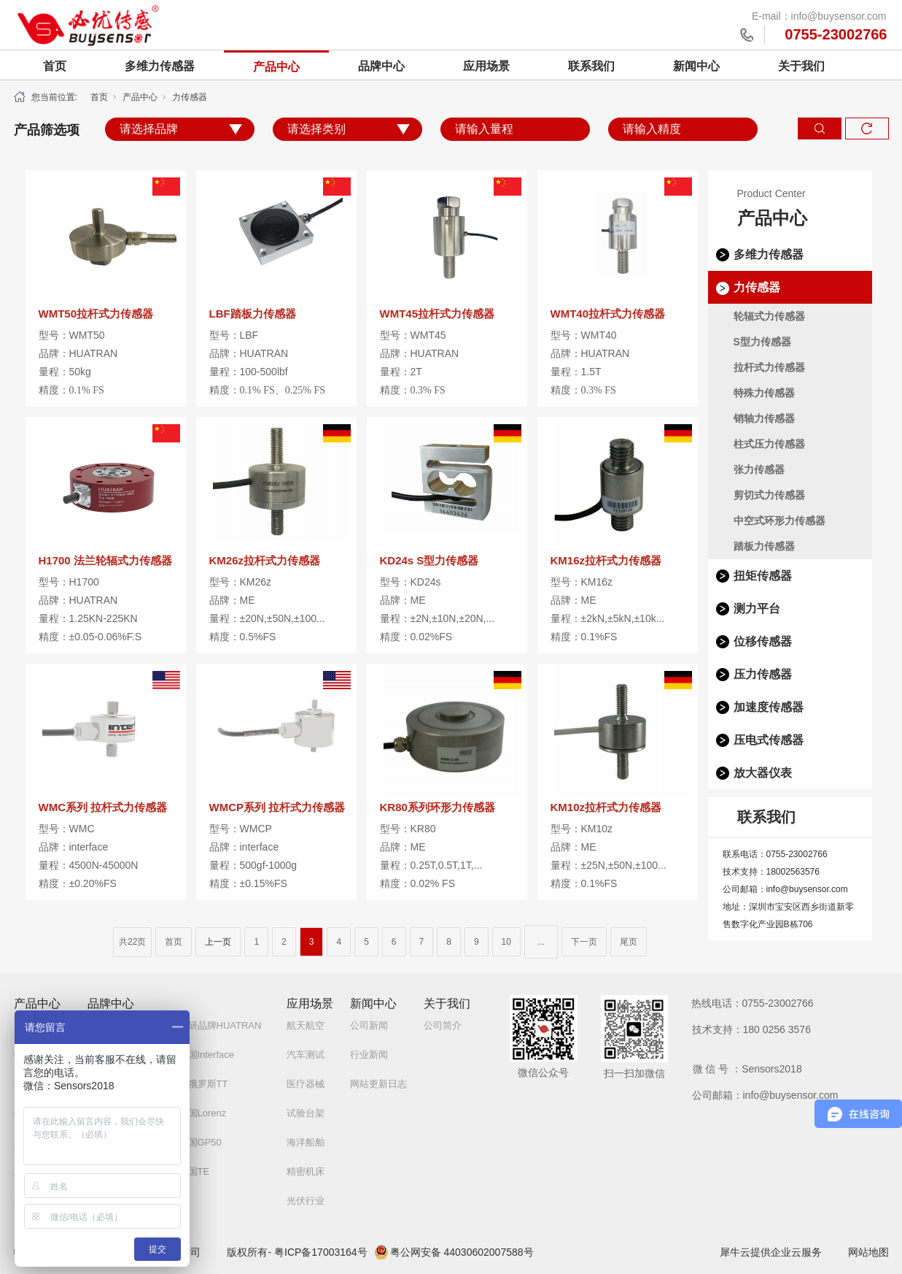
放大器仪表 (763, 773)
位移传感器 (763, 641)
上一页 (218, 942)
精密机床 (305, 1171)
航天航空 (305, 1025)
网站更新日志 (378, 1083)
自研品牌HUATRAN (220, 1025)
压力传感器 (763, 674)
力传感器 (189, 97)
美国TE (194, 1171)
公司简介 (443, 1025)
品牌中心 (381, 66)
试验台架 (305, 1113)
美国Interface (207, 1054)
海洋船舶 (305, 1142)
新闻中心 (696, 66)
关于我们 (801, 66)
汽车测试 (305, 1054)
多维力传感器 (160, 66)
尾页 (628, 942)
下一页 (584, 942)
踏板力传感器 (764, 546)
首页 (54, 66)
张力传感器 (759, 469)
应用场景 (486, 66)
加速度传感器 (769, 707)
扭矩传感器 (763, 575)
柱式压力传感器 (769, 444)
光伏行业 (305, 1200)
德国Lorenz (203, 1113)
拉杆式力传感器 (769, 367)
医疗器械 (305, 1083)
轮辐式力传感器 (769, 316)
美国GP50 (200, 1142)
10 (506, 942)
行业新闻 (369, 1054)
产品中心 (276, 67)
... (541, 942)
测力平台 (757, 608)
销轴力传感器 (764, 418)
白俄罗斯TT (203, 1083)
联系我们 (591, 66)
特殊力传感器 (764, 393)
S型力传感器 (762, 342)
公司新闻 (369, 1025)
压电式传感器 (769, 740)
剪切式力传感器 (769, 495)
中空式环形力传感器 (779, 520)
